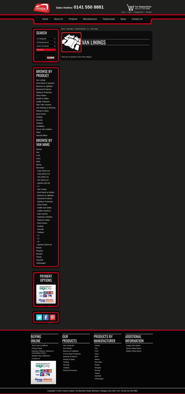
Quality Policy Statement (41, 356)
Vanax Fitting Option (133, 348)
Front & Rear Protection (72, 354)
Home (123, 12)
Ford (38, 155)
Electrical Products (43, 89)
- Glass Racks (41, 205)
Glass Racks (41, 95)
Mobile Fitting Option (133, 351)
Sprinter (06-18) (80, 29)
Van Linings (40, 80)
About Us (58, 19)
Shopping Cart (138, 12)
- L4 (37, 242)
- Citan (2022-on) (43, 171)
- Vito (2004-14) (42, 177)
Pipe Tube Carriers (43, 105)
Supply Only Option (133, 345)
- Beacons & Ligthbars (45, 195)
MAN (38, 162)
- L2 (37, 235)
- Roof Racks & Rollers (45, 192)
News (123, 19)
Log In (130, 12)
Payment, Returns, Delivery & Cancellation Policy (43, 352)
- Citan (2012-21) (43, 174)
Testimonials (109, 19)
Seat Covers (41, 114)
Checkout (149, 12)
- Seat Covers (41, 223)
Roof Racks (67, 348)
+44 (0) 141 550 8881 (129, 391)
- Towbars (40, 232)
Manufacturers (90, 19)
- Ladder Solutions (43, 211)
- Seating (39, 226)
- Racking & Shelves (44, 217)
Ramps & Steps (42, 111)
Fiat (37, 152)
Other (38, 132)
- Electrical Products (44, 198)
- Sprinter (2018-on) (44, 245)
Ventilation (40, 126)
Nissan (39, 248)
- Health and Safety (44, 208)
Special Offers (42, 135)
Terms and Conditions (40, 345)
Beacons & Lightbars (44, 86)
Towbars (39, 123)
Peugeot (39, 251)
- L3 (37, 238)
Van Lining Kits (68, 345)
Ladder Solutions (43, 102)
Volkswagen (41, 263)
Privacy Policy (37, 348)
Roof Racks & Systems (45, 83)
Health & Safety (42, 99)
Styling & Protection (44, 92)
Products (73, 19)
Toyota (38, 257)
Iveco (38, 158)
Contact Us (137, 19)
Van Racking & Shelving (45, 108)
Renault (39, 254)
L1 (88, 29)
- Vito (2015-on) (42, 180)
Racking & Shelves (70, 356)
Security (39, 120)
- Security (40, 229)
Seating (39, 117)
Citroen (39, 149)
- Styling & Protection (44, 202)
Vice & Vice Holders (44, 129)
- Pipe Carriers (42, 214)
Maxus (38, 165)
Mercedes (70, 29)
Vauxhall (39, 260)
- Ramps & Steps (43, 220)
